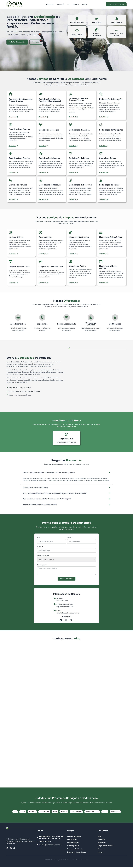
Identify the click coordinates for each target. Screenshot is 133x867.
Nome (39, 538)
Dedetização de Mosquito (50, 185)
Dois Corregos (76, 811)
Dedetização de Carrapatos (111, 130)
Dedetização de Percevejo (80, 185)
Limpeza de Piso (16, 237)
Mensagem (41, 565)
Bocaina (64, 811)
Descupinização (116, 22)
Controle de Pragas (77, 22)
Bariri (55, 811)
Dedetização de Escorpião (110, 99)
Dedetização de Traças (109, 185)
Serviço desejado (43, 556)
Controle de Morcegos (49, 130)
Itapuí (23, 811)
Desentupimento (77, 34)
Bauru (105, 811)
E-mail (39, 547)
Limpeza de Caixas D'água (116, 34)
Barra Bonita (44, 811)
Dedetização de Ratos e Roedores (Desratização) (50, 100)
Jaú (15, 811)
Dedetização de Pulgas (79, 158)
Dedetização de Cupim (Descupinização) (79, 99)
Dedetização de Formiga (19, 158)
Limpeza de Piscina (77, 266)
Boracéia (32, 811)
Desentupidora (45, 237)
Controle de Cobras (107, 158)
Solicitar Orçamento (66, 579)
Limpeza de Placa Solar (19, 267)
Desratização (96, 22)
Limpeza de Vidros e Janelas (108, 267)
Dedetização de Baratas (19, 129)
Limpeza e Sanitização (97, 34)
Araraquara (115, 811)
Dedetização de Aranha (79, 130)
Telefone (70, 538)
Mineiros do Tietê (92, 811)
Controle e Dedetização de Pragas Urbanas (20, 100)
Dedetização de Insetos (49, 158)
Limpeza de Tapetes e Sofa (51, 267)
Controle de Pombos (18, 185)
